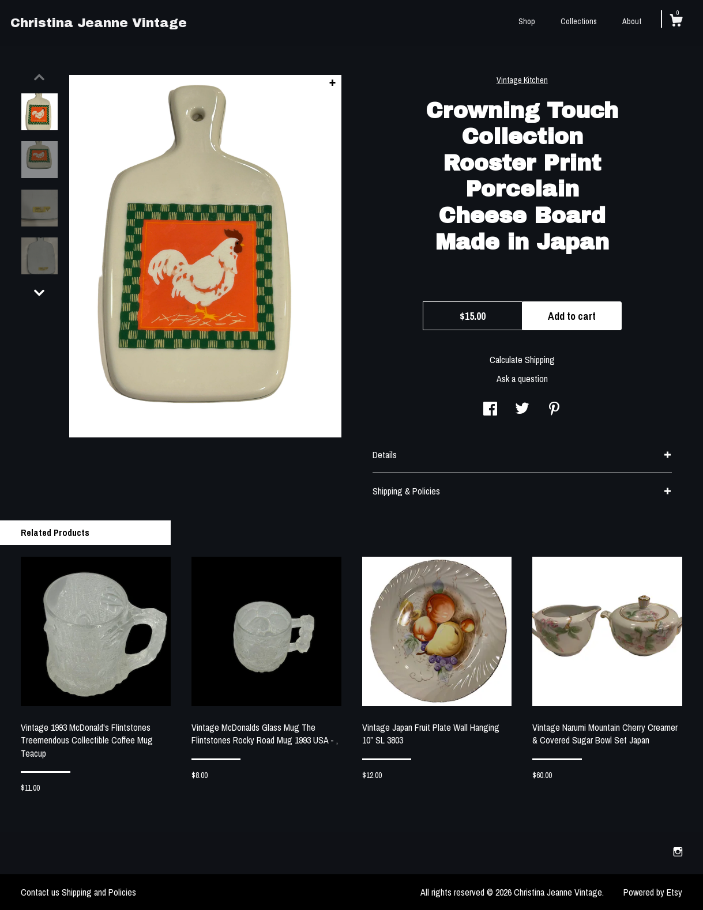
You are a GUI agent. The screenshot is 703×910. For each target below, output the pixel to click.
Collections (579, 21)
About (631, 21)
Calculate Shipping (522, 359)
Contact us (40, 892)
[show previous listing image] (39, 77)
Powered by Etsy (652, 892)
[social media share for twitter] (522, 409)
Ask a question (522, 378)
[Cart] (676, 22)
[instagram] (678, 852)
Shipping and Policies (99, 892)
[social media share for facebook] (490, 409)
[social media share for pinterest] (554, 409)
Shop (526, 21)
